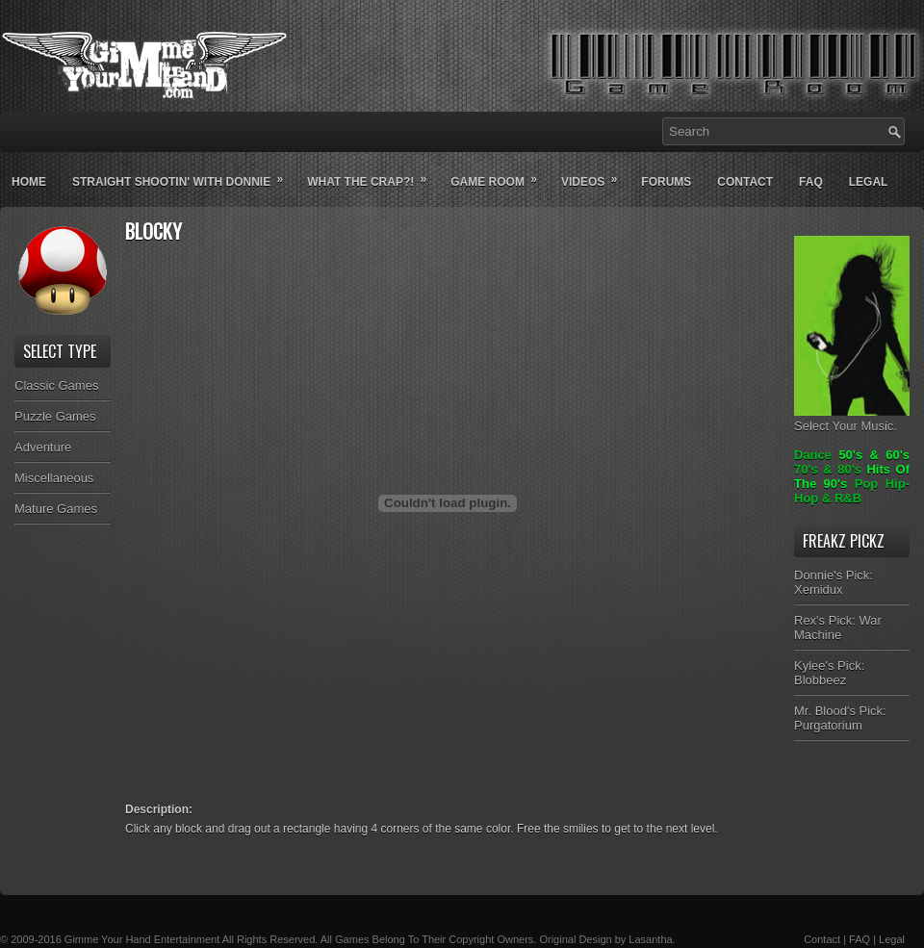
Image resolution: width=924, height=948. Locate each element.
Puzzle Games (55, 416)
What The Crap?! (373, 174)
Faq (811, 182)
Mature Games (55, 508)
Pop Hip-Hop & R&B (852, 490)
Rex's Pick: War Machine (838, 627)
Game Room (500, 174)
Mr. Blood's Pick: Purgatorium (840, 718)
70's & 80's (827, 469)
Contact (745, 182)
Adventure (42, 447)
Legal (868, 182)
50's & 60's (874, 455)
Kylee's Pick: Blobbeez (829, 672)
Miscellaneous (53, 478)
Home (29, 182)
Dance (813, 455)
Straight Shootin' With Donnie (183, 174)
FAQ (859, 939)
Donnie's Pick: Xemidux (833, 582)
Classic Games (56, 385)
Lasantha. (652, 939)
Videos (595, 174)
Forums (666, 182)
